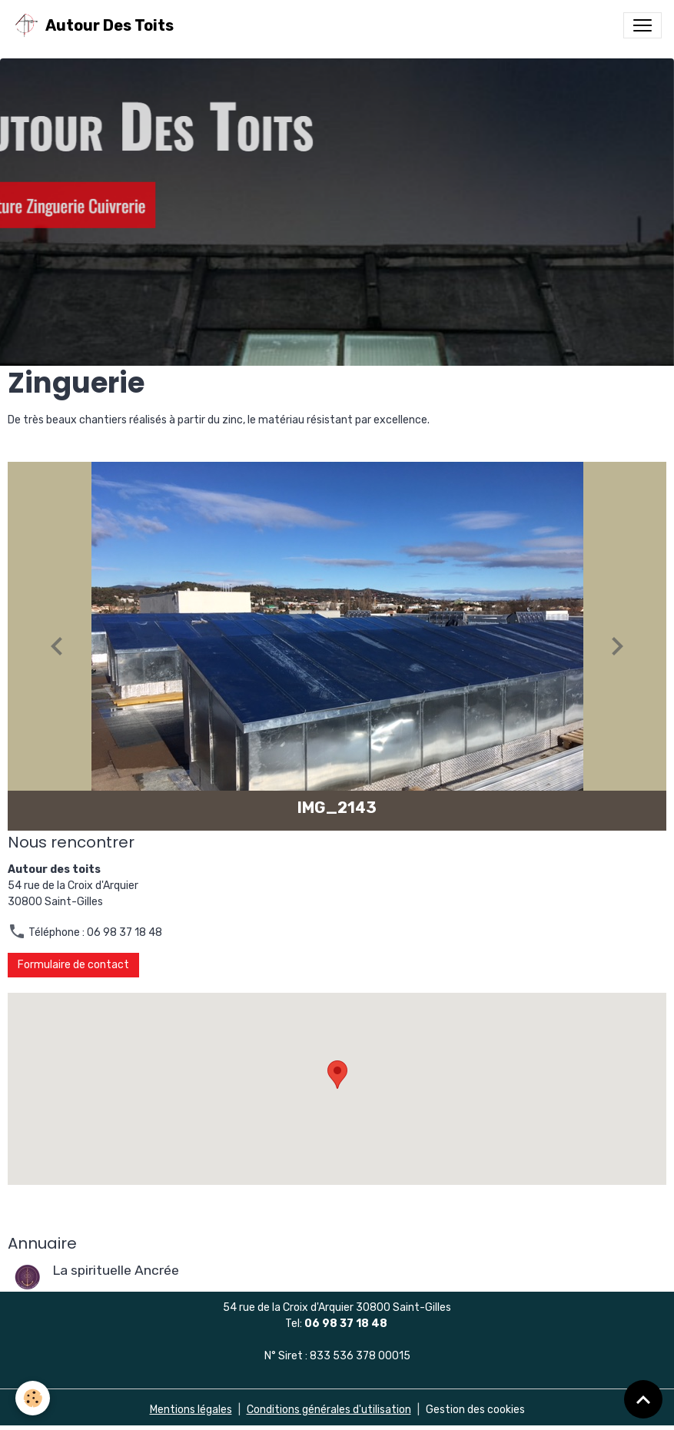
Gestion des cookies (475, 1409)
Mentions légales (191, 1409)
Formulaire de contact (73, 964)
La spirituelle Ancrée (115, 1270)
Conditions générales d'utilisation (329, 1409)
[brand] (93, 25)
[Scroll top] (643, 1399)
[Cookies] (32, 1398)
